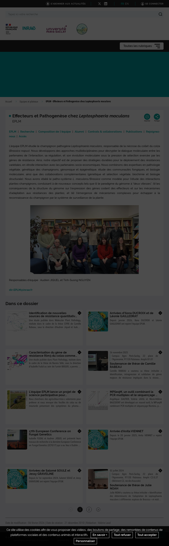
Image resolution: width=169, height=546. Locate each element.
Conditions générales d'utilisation (31, 540)
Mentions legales (102, 537)
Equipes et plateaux (29, 101)
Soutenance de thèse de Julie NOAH (131, 487)
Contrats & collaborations (105, 131)
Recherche (27, 131)
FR (122, 3)
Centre (59, 537)
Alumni (79, 131)
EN (127, 3)
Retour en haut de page (162, 535)
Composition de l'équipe (54, 131)
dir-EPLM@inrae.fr (21, 290)
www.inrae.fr (157, 537)
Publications (134, 131)
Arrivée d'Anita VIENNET (126, 431)
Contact (27, 537)
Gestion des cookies (67, 540)
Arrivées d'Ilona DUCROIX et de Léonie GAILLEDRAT (131, 314)
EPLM (12, 131)
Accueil (8, 101)
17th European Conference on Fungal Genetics (50, 433)
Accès (22, 136)
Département (78, 537)
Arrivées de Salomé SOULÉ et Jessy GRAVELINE (49, 472)
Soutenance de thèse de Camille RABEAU (133, 365)
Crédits (44, 537)
